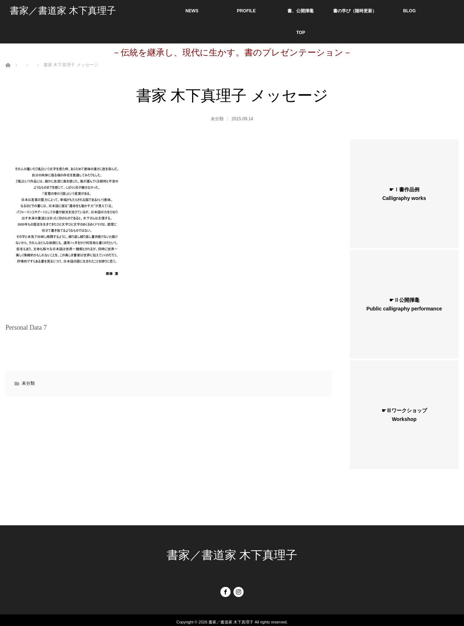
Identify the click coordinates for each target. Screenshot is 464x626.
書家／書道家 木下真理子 (63, 10)
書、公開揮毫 (300, 10)
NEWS (191, 10)
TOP (300, 32)
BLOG (409, 10)
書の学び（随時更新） (355, 10)
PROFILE (246, 10)
